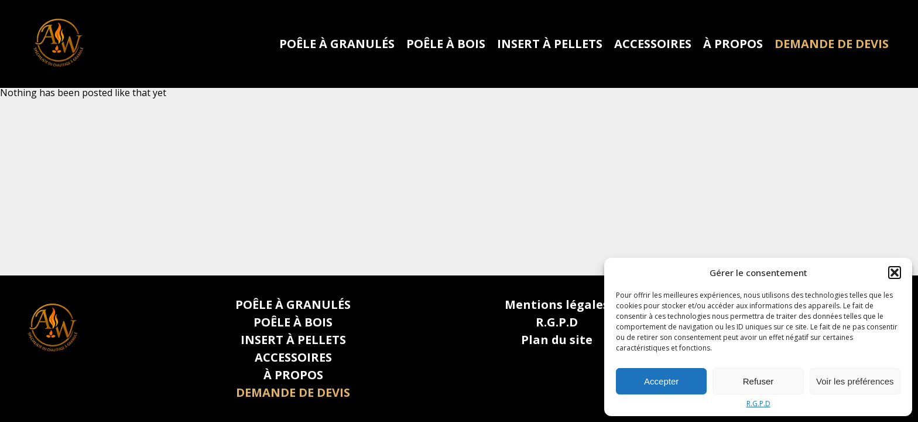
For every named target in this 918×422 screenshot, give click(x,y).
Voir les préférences (855, 381)
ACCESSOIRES (652, 44)
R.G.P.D (758, 403)
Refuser (758, 381)
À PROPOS (733, 44)
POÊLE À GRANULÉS (337, 44)
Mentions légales (557, 304)
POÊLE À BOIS (445, 44)
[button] (894, 272)
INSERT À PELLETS (549, 44)
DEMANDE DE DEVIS (832, 44)
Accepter (661, 381)
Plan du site (556, 340)
